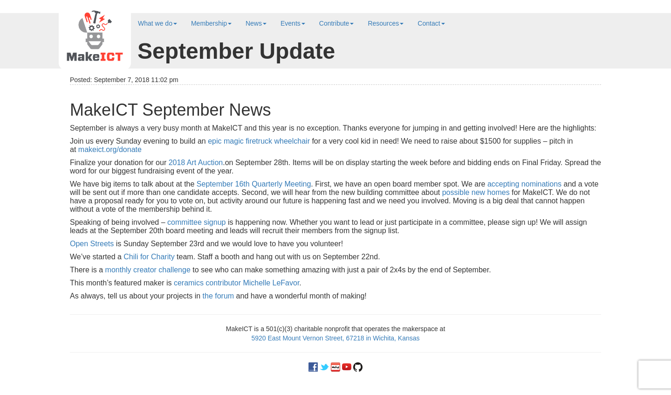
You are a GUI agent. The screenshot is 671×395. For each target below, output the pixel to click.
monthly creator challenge (148, 270)
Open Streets (92, 244)
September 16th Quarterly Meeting (254, 184)
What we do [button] (157, 23)
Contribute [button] (336, 23)
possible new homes (476, 192)
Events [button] (293, 23)
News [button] (256, 23)
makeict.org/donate (110, 149)
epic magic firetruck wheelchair (259, 141)
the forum (218, 296)
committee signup (196, 222)
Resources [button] (386, 23)
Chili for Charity (148, 257)
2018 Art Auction (196, 162)
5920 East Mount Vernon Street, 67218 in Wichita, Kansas (335, 338)
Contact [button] (431, 23)
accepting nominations (524, 184)
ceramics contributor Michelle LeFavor (236, 283)
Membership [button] (211, 23)
